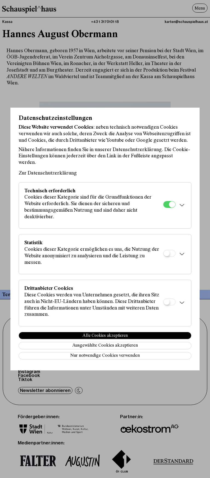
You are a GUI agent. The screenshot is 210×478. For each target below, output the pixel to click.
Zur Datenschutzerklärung (48, 173)
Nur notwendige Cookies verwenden (105, 355)
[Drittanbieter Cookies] (169, 302)
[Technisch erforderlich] (169, 204)
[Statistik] (169, 253)
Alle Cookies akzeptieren (105, 336)
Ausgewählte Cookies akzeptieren (105, 345)
